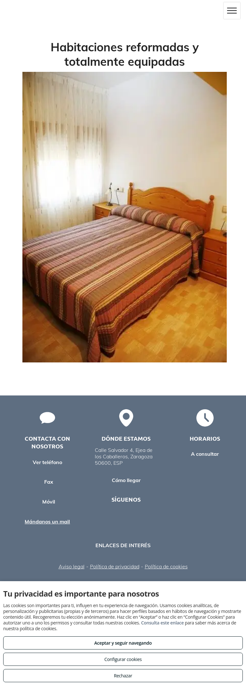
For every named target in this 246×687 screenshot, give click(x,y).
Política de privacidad (114, 566)
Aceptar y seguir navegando (123, 643)
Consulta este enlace (162, 623)
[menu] (232, 10)
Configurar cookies (123, 659)
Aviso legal (72, 566)
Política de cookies (166, 566)
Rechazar (123, 676)
